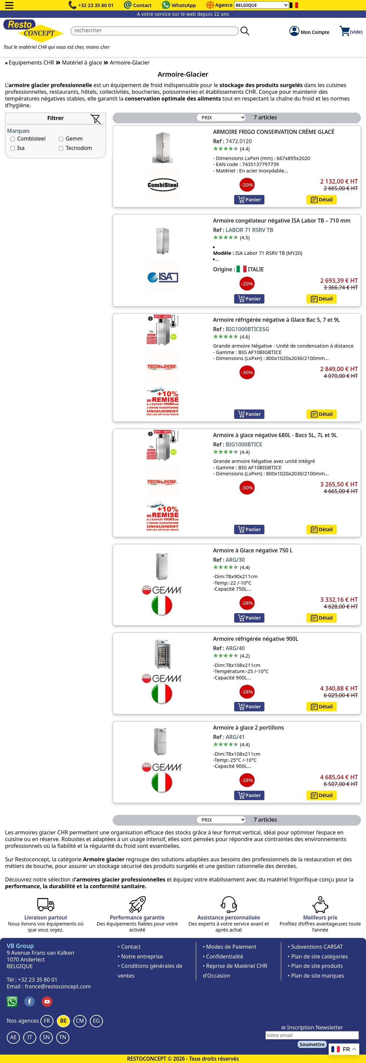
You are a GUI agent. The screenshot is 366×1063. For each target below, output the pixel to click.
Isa (21, 148)
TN (62, 1037)
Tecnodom (79, 148)
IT (29, 1037)
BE (63, 1020)
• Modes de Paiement (230, 946)
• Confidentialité (223, 956)
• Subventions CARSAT (315, 946)
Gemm (74, 138)
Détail (322, 199)
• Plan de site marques (316, 975)
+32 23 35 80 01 (96, 5)
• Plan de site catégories (318, 956)
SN (46, 1037)
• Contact (129, 946)
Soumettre (312, 1044)
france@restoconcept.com (58, 986)
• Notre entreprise (140, 956)
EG (96, 1020)
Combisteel (31, 138)
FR (47, 1020)
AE (13, 1037)
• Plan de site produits (315, 966)
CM (80, 1020)
